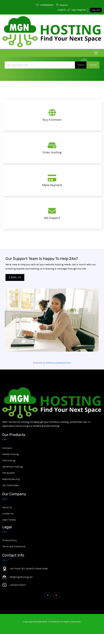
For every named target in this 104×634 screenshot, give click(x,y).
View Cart (96, 10)
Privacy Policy (9, 540)
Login (72, 9)
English (63, 9)
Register (82, 9)
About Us (7, 507)
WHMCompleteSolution (58, 362)
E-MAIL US (15, 277)
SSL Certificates (10, 485)
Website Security (11, 479)
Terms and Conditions (14, 546)
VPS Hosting (8, 460)
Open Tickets (9, 519)
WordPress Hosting (12, 466)
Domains (7, 447)
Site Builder (8, 472)
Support (62, 5)
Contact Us (8, 513)
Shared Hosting (10, 454)
